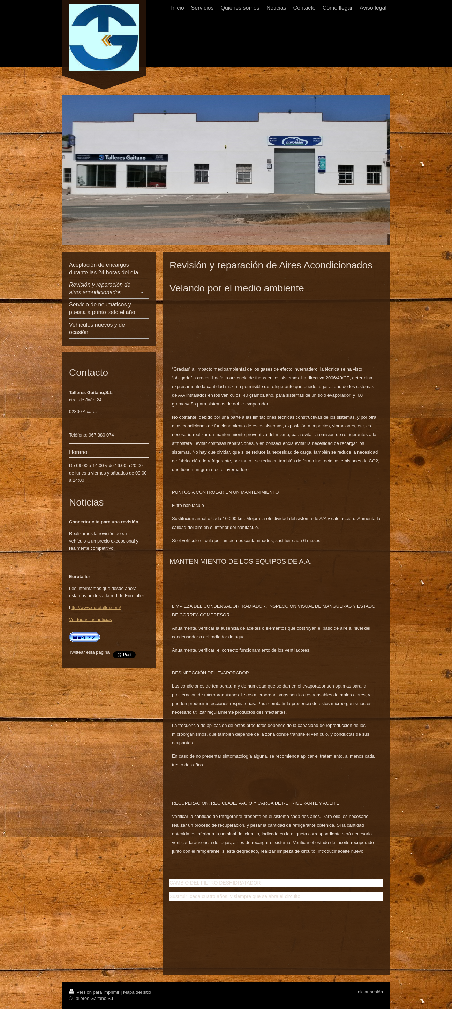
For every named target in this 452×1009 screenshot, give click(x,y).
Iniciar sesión (369, 991)
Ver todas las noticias (90, 619)
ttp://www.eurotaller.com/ (96, 607)
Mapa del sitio (137, 992)
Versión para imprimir (95, 992)
